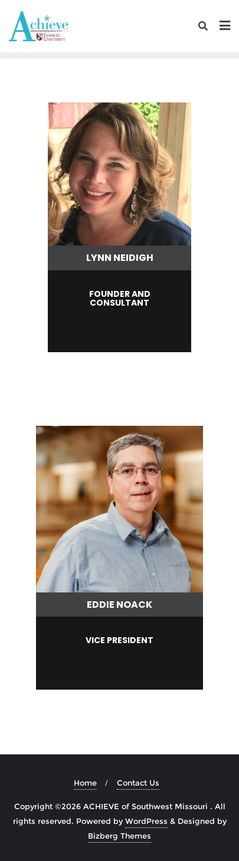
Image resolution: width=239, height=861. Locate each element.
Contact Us (138, 782)
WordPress (146, 821)
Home (85, 782)
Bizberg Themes (119, 835)
